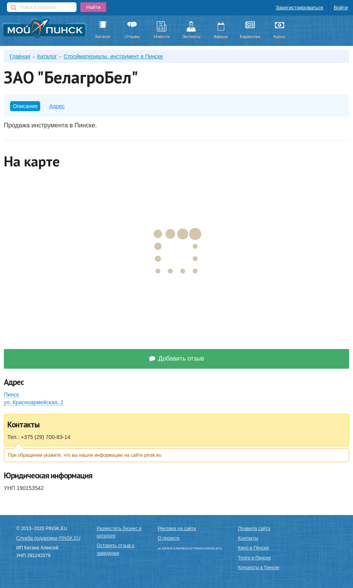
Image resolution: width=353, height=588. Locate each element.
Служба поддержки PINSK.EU (48, 538)
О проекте (169, 538)
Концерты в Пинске (258, 567)
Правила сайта (254, 528)
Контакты (248, 538)
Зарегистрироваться (299, 7)
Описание (25, 106)
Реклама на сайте (177, 528)
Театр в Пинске (254, 558)
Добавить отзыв (176, 358)
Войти (341, 7)
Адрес (56, 106)
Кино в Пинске (253, 548)
